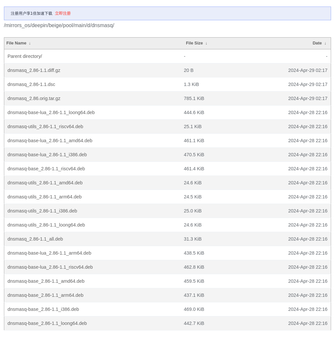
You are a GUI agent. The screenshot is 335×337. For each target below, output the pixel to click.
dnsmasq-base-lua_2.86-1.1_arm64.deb (49, 253)
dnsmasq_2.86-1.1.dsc (31, 84)
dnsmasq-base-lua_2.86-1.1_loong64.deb (51, 112)
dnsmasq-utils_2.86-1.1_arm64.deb (44, 196)
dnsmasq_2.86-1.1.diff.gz (34, 70)
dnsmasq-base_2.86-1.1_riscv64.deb (46, 168)
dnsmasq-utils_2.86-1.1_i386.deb (42, 210)
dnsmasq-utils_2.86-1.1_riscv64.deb (45, 126)
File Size (194, 43)
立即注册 (63, 13)
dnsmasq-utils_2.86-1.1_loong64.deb (46, 224)
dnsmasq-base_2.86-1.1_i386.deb (43, 309)
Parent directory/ (25, 56)
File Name (16, 43)
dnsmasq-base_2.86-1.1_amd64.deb (46, 281)
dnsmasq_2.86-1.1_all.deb (35, 239)
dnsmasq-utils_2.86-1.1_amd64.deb (45, 182)
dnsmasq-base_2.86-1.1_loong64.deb (47, 323)
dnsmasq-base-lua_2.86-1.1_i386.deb (47, 154)
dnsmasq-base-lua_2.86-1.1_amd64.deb (50, 140)
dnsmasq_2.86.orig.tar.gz (34, 98)
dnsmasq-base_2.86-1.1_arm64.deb (45, 295)
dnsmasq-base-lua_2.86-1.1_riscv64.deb (50, 267)
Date (317, 43)
